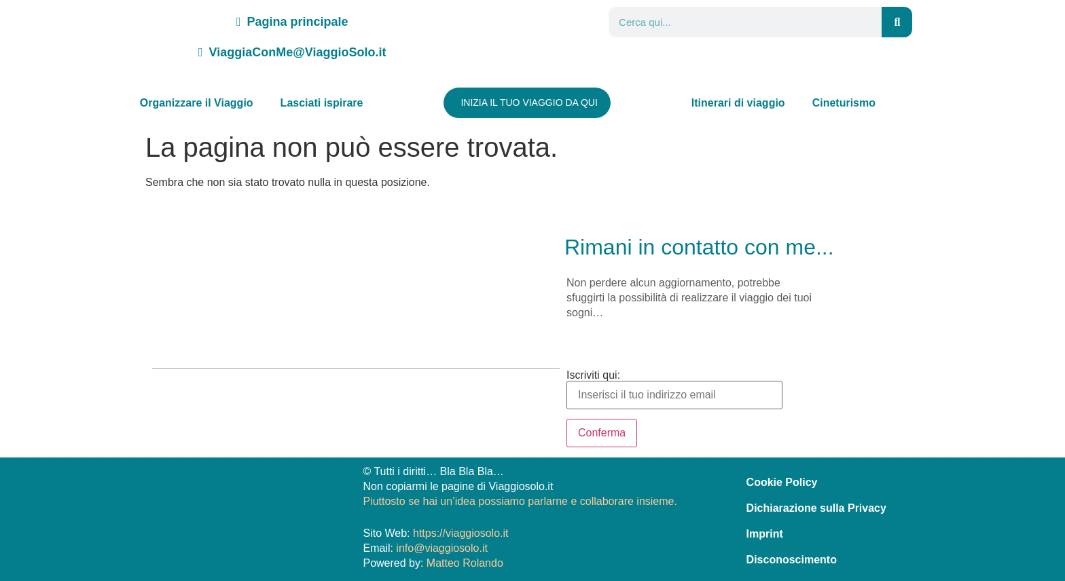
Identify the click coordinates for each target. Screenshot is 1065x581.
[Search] (897, 22)
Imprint (764, 532)
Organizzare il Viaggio (196, 103)
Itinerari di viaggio (738, 103)
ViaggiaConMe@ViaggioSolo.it (292, 52)
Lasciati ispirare (322, 103)
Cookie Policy (782, 480)
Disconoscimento (791, 557)
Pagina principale (292, 22)
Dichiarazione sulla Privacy (816, 506)
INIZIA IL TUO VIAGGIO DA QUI (529, 102)
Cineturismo (844, 103)
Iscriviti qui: (674, 389)
